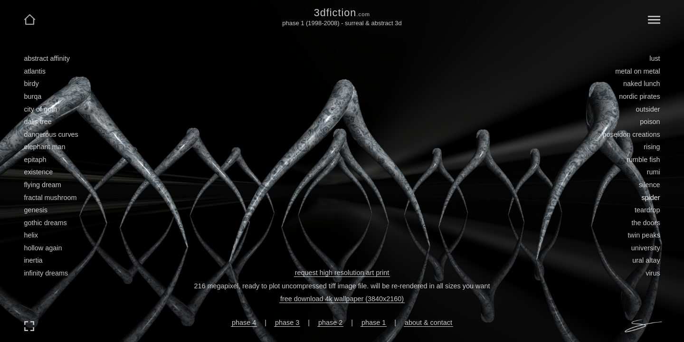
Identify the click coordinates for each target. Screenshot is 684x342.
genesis (36, 210)
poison (650, 121)
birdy (31, 83)
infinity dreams (46, 273)
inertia (33, 260)
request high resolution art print (342, 272)
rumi (653, 172)
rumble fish (643, 159)
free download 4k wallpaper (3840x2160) (342, 299)
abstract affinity (47, 58)
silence (649, 185)
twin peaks (644, 235)
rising (652, 147)
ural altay (646, 260)
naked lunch (641, 83)
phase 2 (330, 322)
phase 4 (244, 322)
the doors (646, 223)
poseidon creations (631, 134)
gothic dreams (45, 223)
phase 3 (287, 322)
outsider (648, 109)
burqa (32, 96)
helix (31, 235)
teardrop (647, 210)
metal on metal (637, 71)
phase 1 (373, 322)
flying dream (42, 185)
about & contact (428, 322)
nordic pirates (639, 96)
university (645, 248)
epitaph (35, 159)
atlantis (35, 71)
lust (654, 58)
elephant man (44, 147)
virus (653, 273)
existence (38, 172)
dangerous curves (51, 134)
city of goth (40, 109)
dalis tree (37, 121)
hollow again (43, 248)
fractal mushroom (50, 197)
